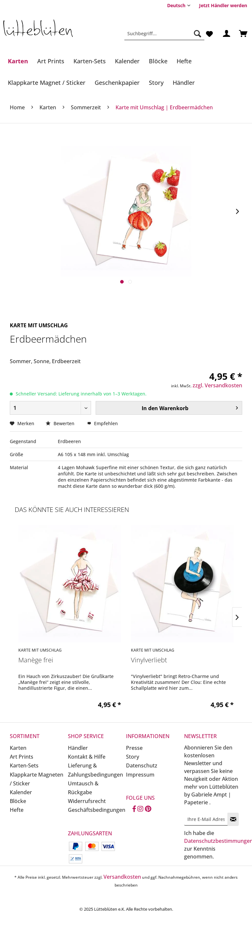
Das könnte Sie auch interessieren (72, 509)
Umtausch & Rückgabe (83, 788)
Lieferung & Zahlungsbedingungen (95, 770)
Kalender (21, 792)
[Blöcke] (158, 61)
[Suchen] (197, 33)
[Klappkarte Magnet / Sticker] (46, 82)
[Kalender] (127, 61)
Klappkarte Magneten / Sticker (36, 779)
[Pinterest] (148, 809)
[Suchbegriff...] (164, 33)
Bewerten (61, 423)
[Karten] (18, 61)
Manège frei (35, 660)
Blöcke (18, 801)
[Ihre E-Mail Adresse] (206, 819)
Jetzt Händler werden (223, 5)
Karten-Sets (24, 765)
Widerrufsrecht (87, 801)
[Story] (156, 82)
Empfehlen (102, 423)
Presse (134, 747)
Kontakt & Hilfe (86, 756)
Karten (18, 747)
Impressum (140, 774)
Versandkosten (122, 876)
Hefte (17, 809)
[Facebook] (134, 809)
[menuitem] (223, 5)
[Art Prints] (51, 61)
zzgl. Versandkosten (217, 385)
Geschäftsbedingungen (95, 809)
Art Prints (21, 756)
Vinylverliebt (149, 660)
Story (132, 756)
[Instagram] (140, 809)
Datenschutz (141, 765)
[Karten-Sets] (89, 61)
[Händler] (183, 82)
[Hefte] (184, 61)
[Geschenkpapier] (117, 82)
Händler (78, 747)
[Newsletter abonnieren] (233, 819)
